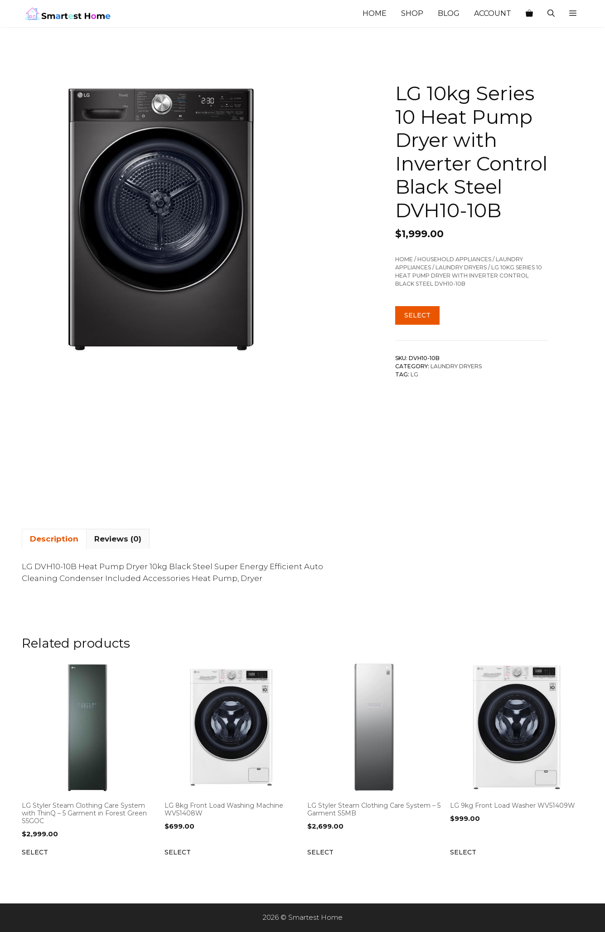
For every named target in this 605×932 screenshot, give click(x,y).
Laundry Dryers (461, 267)
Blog (449, 13)
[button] (573, 13)
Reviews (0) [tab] (117, 538)
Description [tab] (54, 538)
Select (417, 315)
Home (375, 13)
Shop (412, 13)
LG (414, 374)
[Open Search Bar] (551, 13)
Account (492, 13)
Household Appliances (454, 259)
